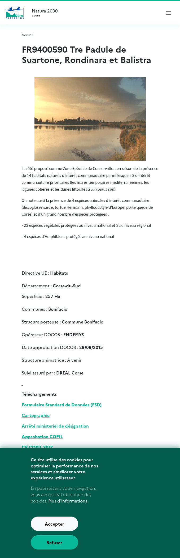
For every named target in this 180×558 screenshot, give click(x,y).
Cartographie (36, 415)
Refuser (54, 548)
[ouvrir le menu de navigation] (168, 12)
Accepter (54, 530)
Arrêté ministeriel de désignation (55, 426)
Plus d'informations (67, 506)
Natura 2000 (94, 12)
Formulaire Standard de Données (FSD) (62, 404)
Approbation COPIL (42, 436)
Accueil (27, 34)
